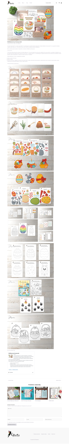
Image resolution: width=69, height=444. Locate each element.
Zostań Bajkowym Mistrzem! (13, 400)
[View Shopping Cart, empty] (59, 3)
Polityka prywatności (37, 434)
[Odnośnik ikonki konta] (61, 2)
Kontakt (49, 434)
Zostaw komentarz (10, 43)
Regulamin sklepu (44, 434)
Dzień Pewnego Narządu (26, 400)
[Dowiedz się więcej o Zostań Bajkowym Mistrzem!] (13, 393)
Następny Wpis (59, 380)
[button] (23, 3)
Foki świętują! (38, 400)
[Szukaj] (56, 3)
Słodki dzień (51, 400)
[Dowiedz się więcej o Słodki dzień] (55, 393)
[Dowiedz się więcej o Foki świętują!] (41, 393)
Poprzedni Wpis (10, 380)
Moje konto (52, 434)
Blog (14, 43)
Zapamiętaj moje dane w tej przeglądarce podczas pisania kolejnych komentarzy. (21, 422)
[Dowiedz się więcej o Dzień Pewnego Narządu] (27, 393)
